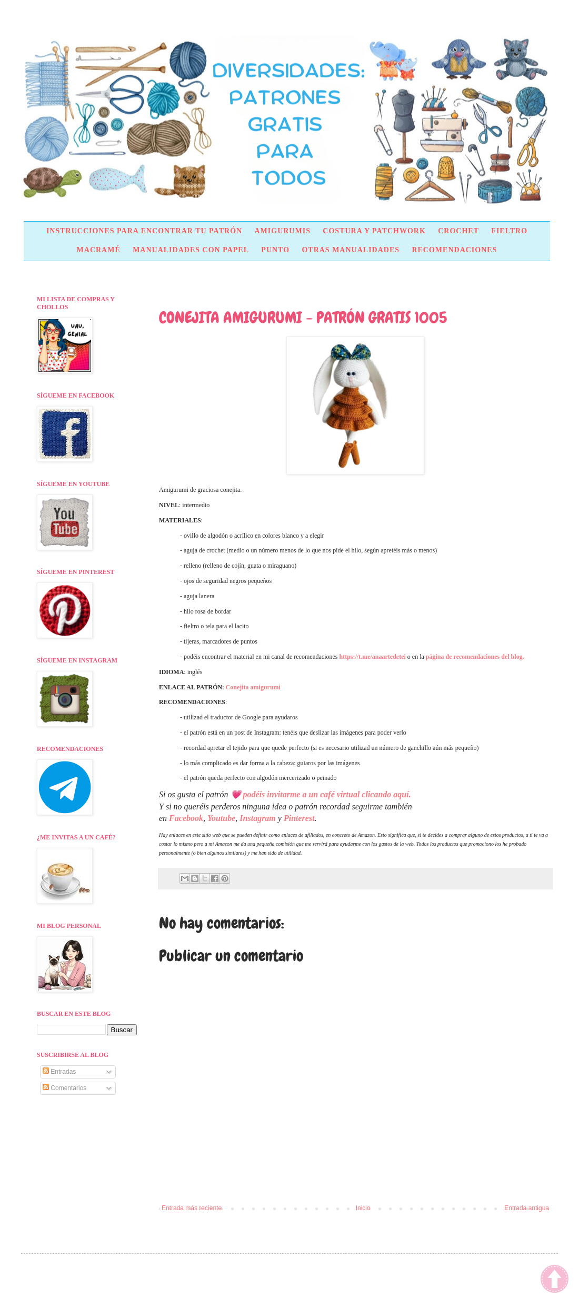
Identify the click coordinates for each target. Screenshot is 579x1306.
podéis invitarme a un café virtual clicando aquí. (327, 794)
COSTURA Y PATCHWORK (374, 231)
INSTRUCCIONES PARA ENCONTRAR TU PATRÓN (144, 231)
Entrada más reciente (192, 1208)
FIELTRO (509, 231)
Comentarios (64, 1088)
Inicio (363, 1208)
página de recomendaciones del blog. (475, 656)
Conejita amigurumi (253, 687)
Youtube (221, 818)
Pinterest (299, 818)
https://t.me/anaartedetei (373, 656)
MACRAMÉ (99, 250)
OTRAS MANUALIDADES (351, 250)
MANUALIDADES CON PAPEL (191, 250)
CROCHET (458, 231)
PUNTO (275, 250)
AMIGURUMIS (282, 231)
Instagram (257, 818)
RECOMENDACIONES (454, 250)
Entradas (59, 1071)
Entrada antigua (526, 1208)
